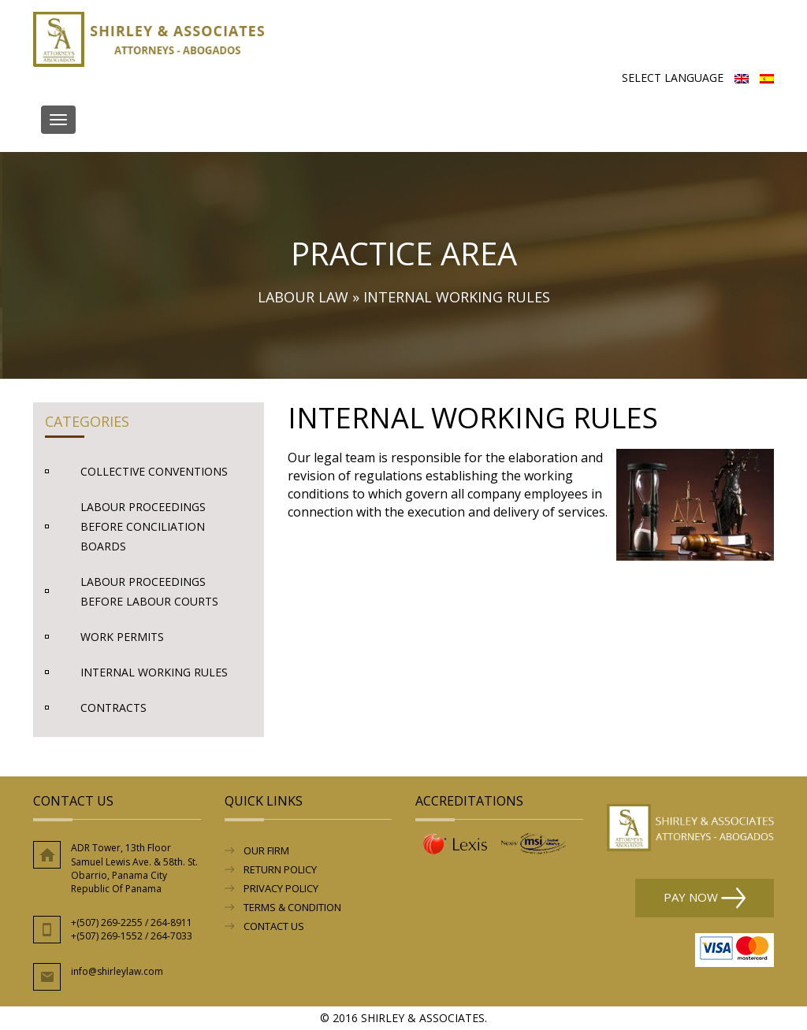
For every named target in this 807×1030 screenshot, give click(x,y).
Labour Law (303, 296)
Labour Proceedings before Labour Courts (149, 591)
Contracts (113, 707)
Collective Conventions (154, 471)
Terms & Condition (292, 907)
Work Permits (122, 636)
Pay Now (705, 898)
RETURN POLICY (280, 869)
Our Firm (266, 850)
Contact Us (274, 926)
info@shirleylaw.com (117, 971)
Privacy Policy (281, 888)
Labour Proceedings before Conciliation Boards (143, 526)
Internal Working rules (154, 672)
